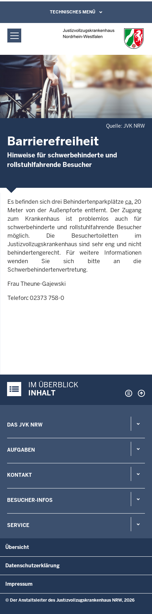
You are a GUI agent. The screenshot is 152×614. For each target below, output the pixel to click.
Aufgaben (21, 450)
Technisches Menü (72, 12)
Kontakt (19, 475)
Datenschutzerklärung (32, 565)
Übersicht (17, 547)
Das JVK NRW (24, 425)
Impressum (19, 584)
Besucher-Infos (30, 500)
